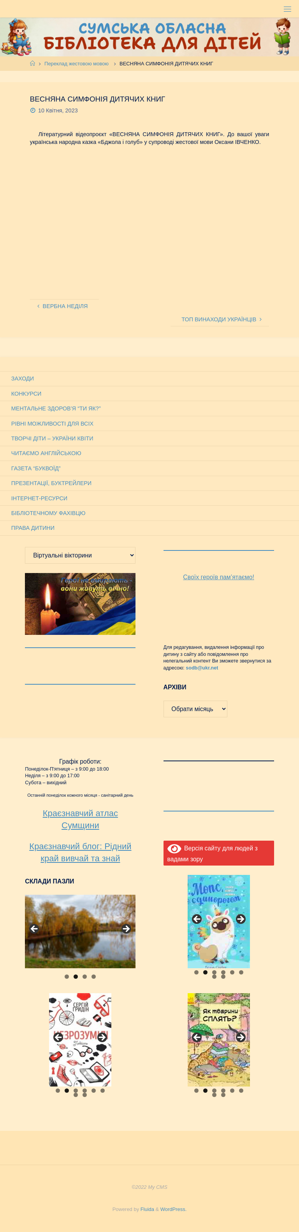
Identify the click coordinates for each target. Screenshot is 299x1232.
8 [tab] (223, 976)
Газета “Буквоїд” (36, 468)
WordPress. (173, 1209)
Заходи (22, 378)
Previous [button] (34, 929)
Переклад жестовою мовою (76, 64)
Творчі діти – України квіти (52, 438)
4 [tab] (93, 976)
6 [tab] (241, 972)
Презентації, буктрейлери (51, 483)
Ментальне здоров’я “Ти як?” (56, 408)
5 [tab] (232, 972)
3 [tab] (85, 976)
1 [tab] (67, 976)
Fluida (146, 1209)
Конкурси (26, 394)
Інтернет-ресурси (39, 498)
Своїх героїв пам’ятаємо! (218, 577)
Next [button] (126, 929)
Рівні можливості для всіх (52, 424)
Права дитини (33, 528)
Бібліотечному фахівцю (48, 513)
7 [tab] (214, 976)
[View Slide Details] (80, 931)
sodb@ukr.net (202, 668)
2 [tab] (76, 976)
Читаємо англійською (46, 453)
